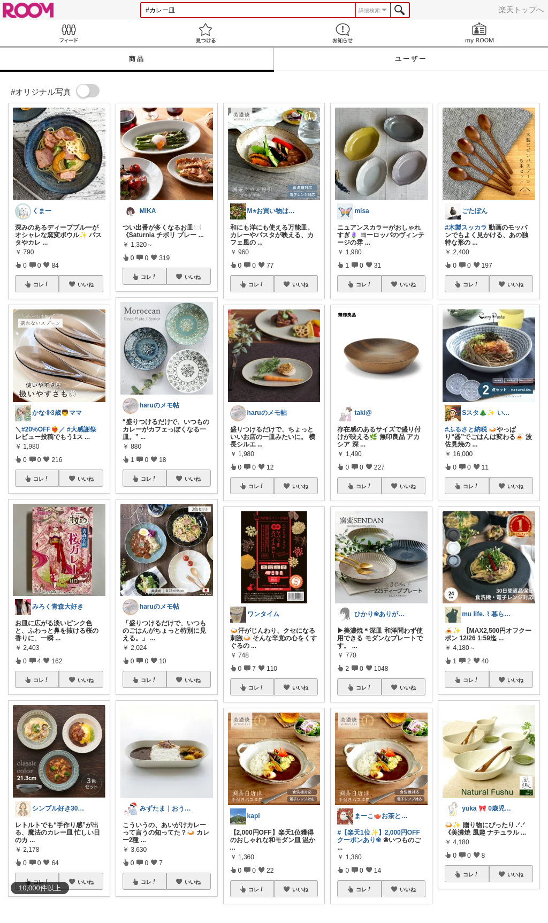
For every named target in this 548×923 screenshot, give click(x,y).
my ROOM (479, 33)
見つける (205, 33)
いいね (86, 284)
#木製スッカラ (466, 227)
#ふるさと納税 (466, 429)
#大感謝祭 (81, 429)
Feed (68, 33)
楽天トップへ (521, 9)
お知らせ (342, 33)
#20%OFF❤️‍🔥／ (43, 429)
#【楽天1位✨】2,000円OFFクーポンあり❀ (378, 836)
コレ (41, 284)
